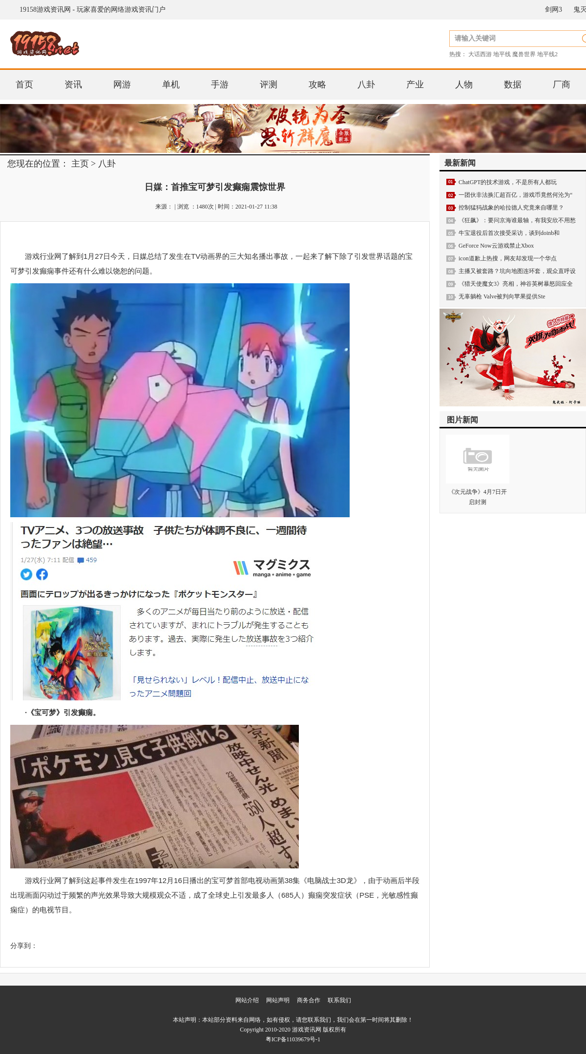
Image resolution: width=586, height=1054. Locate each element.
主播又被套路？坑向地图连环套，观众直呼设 (517, 271)
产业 (415, 84)
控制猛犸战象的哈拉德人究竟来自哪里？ (511, 207)
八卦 (366, 84)
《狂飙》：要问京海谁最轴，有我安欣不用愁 (517, 220)
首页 (24, 84)
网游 (122, 84)
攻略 (317, 84)
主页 (80, 164)
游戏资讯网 (306, 1029)
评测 (268, 84)
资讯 (73, 84)
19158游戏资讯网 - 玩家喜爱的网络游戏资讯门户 (93, 9)
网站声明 (278, 1000)
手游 (220, 84)
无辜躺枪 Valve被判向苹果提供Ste (502, 296)
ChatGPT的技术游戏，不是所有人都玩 (508, 182)
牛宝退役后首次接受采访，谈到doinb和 (509, 233)
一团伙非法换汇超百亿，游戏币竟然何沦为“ (515, 194)
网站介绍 (247, 1000)
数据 (513, 84)
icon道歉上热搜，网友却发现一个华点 (508, 258)
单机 (171, 84)
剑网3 (553, 9)
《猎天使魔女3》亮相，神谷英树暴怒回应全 (516, 283)
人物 (464, 84)
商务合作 (308, 1000)
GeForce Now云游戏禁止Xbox (496, 245)
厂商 (561, 84)
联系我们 (339, 1000)
